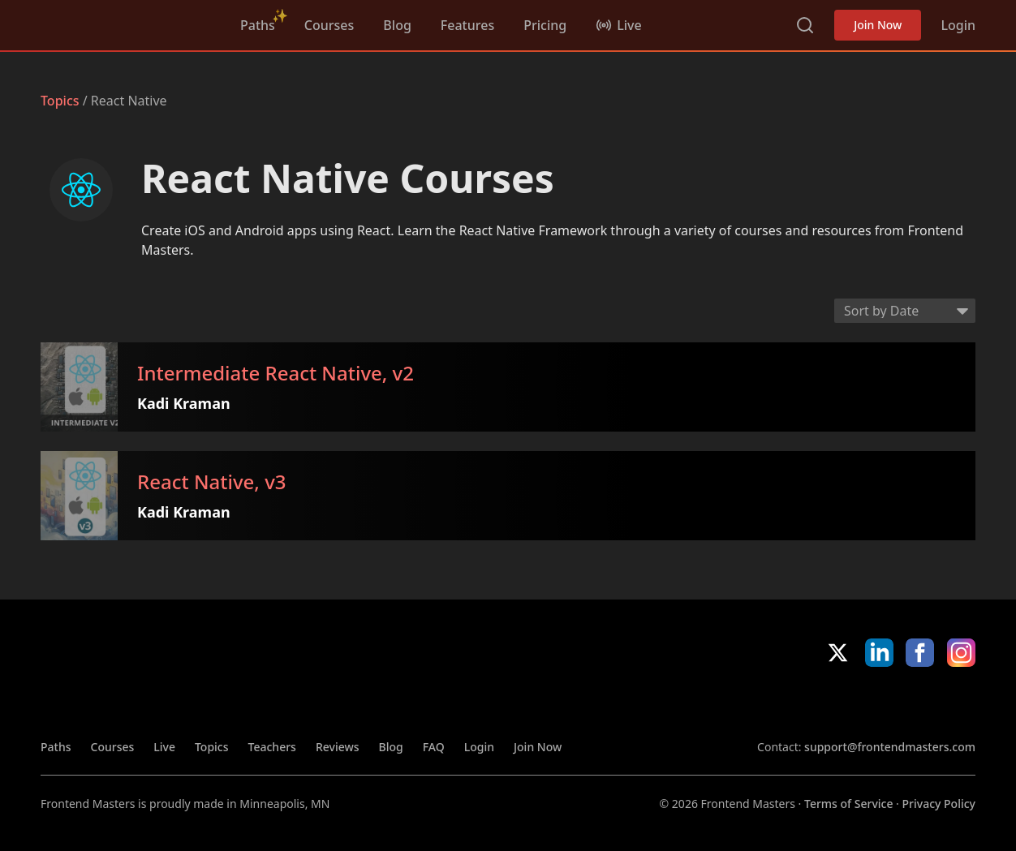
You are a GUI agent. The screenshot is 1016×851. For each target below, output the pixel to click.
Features (467, 25)
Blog (397, 25)
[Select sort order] (904, 311)
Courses (329, 25)
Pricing (544, 25)
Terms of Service (848, 803)
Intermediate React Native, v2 (287, 373)
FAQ (434, 746)
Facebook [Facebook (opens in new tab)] (920, 652)
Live (164, 746)
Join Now (878, 24)
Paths (257, 25)
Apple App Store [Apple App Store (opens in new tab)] (804, 702)
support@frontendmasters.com (889, 746)
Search (805, 25)
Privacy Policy (938, 803)
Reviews (337, 746)
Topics (60, 101)
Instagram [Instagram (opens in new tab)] (961, 652)
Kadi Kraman (196, 403)
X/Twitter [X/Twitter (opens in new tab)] (838, 652)
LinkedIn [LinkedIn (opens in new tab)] (879, 652)
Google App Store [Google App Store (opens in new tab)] (920, 702)
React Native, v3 (224, 483)
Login (958, 25)
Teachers (272, 746)
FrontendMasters (126, 22)
